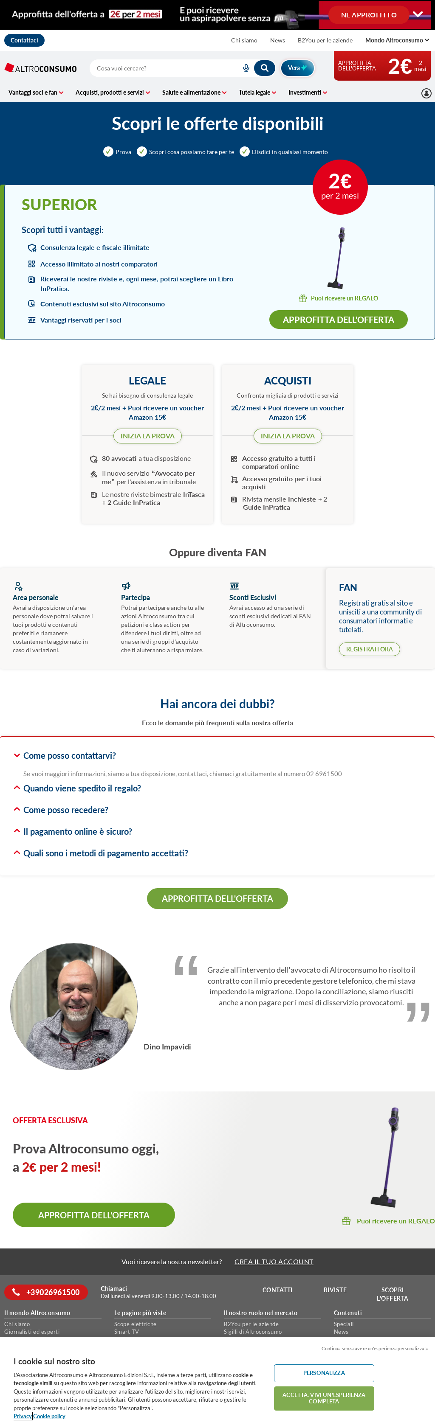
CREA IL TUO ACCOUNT (274, 1261)
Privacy (23, 1416)
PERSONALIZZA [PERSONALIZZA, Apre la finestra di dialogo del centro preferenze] (324, 1372)
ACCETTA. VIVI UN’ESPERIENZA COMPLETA (323, 1398)
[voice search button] (243, 68)
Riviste (335, 1289)
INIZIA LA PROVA (148, 436)
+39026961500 (46, 1292)
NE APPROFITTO (369, 14)
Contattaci (24, 40)
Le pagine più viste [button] (140, 1313)
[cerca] (155, 68)
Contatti (278, 1289)
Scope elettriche (135, 1324)
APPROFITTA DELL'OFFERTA (217, 898)
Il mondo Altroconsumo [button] (37, 1313)
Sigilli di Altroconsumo (253, 1331)
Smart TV (126, 1331)
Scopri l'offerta (393, 1294)
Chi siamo (244, 40)
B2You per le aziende (325, 40)
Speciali (344, 1324)
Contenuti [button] (348, 1313)
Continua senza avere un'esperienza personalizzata (375, 1348)
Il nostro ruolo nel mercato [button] (261, 1313)
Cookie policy (49, 1416)
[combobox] (183, 68)
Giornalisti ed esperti (31, 1331)
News (277, 40)
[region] (217, 1381)
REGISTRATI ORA (369, 649)
